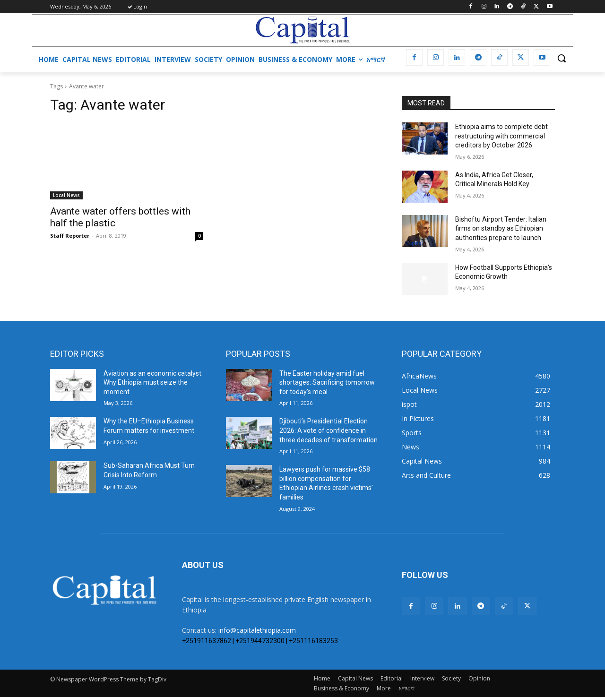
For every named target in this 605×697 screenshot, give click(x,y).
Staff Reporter (69, 235)
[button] (561, 58)
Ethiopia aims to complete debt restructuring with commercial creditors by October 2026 (501, 136)
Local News (66, 195)
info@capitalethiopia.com (257, 630)
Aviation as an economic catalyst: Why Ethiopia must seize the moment (153, 383)
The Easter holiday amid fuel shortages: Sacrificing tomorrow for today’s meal (327, 383)
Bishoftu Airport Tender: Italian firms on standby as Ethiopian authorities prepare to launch (500, 228)
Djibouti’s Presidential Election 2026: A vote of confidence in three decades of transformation (328, 430)
